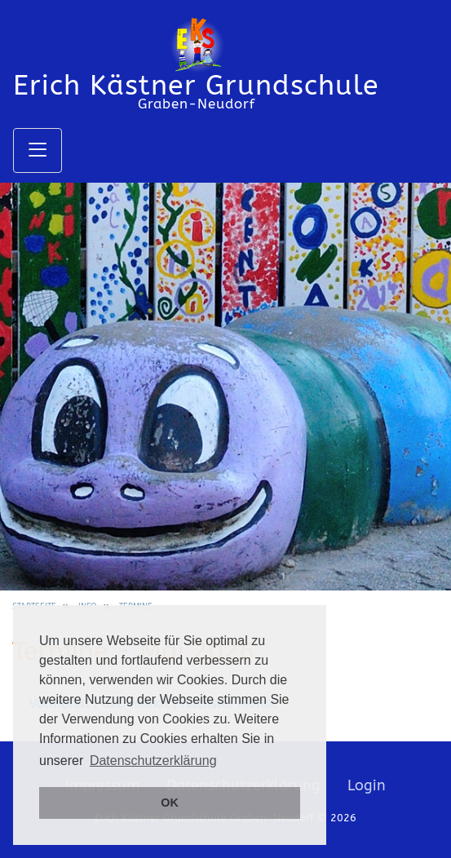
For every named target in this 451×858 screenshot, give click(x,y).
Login (366, 785)
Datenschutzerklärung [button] (153, 760)
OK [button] (170, 802)
